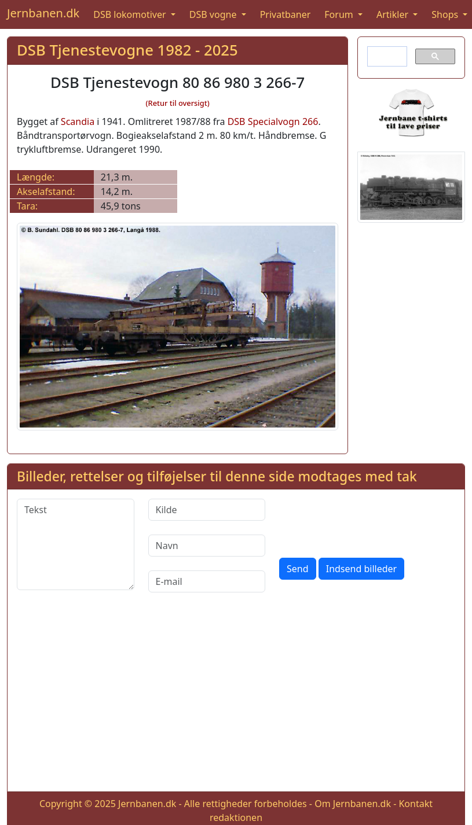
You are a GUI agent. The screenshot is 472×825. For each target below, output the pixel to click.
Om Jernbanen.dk (352, 803)
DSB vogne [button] (214, 14)
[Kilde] (207, 510)
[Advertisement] (236, 701)
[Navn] (207, 546)
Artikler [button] (393, 14)
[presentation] (367, 521)
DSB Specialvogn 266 (273, 121)
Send (298, 568)
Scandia (77, 121)
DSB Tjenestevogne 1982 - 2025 (127, 50)
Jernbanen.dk (43, 13)
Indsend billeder (361, 568)
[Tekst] (75, 544)
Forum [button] (340, 14)
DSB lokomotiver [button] (131, 14)
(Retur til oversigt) (178, 103)
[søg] (386, 57)
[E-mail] (207, 581)
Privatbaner (285, 14)
